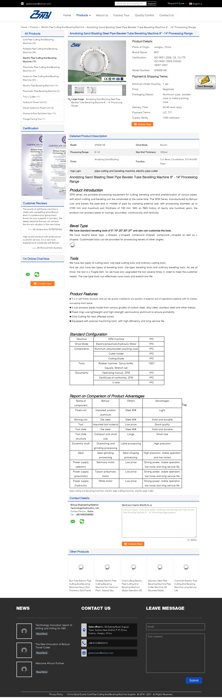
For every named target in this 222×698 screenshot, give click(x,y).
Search (151, 3)
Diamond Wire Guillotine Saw (37, 113)
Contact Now (144, 124)
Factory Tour (122, 15)
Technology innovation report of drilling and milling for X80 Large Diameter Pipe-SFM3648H (53, 626)
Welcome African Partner (49, 663)
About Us (102, 15)
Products (82, 15)
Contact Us (166, 15)
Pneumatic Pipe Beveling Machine (40, 91)
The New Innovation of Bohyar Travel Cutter (52, 646)
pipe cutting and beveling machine (87, 490)
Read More (41, 633)
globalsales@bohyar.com (38, 3)
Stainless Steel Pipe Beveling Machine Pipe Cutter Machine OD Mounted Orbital (159, 585)
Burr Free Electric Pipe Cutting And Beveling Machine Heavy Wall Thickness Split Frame (80, 585)
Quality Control (144, 15)
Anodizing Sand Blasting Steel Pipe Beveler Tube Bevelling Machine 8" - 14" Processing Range (96, 102)
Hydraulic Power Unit (33, 102)
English (197, 3)
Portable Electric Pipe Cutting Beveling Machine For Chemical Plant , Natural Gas (107, 585)
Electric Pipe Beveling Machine (38, 85)
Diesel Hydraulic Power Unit (36, 107)
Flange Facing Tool (32, 119)
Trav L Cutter (29, 96)
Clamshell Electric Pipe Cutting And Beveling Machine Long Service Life (185, 585)
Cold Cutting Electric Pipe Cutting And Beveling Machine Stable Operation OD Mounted (132, 587)
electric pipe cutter (144, 490)
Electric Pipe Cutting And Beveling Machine (62, 27)
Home (67, 15)
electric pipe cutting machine (119, 490)
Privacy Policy (56, 694)
